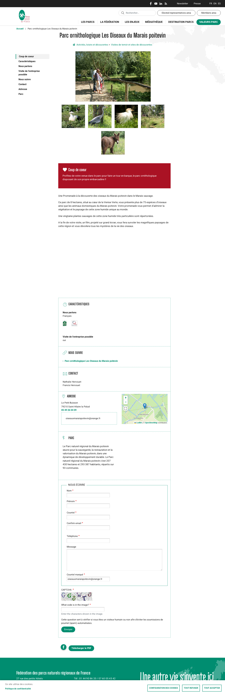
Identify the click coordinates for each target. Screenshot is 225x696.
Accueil (20, 28)
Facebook (150, 3)
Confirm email (74, 523)
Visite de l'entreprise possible (29, 72)
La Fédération (108, 23)
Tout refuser (191, 688)
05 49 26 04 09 (68, 410)
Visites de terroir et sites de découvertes (131, 44)
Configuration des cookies (163, 688)
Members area (208, 13)
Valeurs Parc (207, 22)
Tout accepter (212, 688)
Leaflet (138, 422)
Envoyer (68, 629)
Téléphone (72, 536)
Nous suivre (25, 79)
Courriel (71, 512)
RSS (165, 3)
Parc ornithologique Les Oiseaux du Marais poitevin (91, 361)
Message (71, 547)
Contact (22, 84)
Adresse (23, 89)
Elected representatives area (176, 13)
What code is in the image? (75, 605)
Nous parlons (25, 66)
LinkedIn (160, 3)
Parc (21, 94)
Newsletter (182, 3)
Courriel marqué (75, 574)
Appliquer (122, 12)
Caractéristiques (27, 61)
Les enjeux (131, 23)
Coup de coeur (26, 56)
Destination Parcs (181, 22)
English (215, 3)
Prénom (71, 501)
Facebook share (63, 647)
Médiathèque (154, 22)
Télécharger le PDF (81, 648)
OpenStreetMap (151, 422)
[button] (113, 76)
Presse (197, 3)
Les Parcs (86, 23)
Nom (69, 490)
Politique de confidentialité (18, 688)
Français (210, 3)
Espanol (219, 3)
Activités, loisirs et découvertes (92, 44)
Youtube (155, 3)
